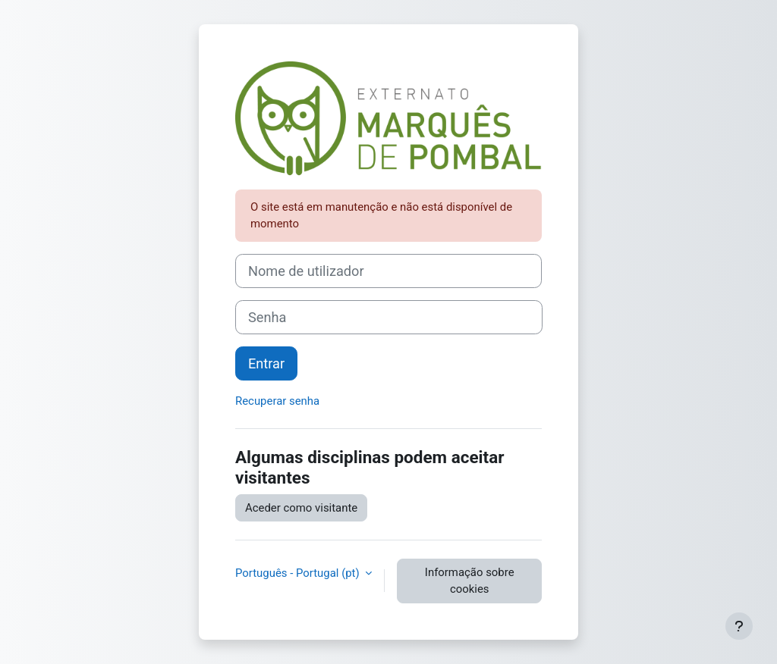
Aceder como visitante (301, 508)
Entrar (266, 363)
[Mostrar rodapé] (739, 626)
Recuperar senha (277, 401)
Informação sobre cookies (469, 580)
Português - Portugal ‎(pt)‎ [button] (298, 573)
